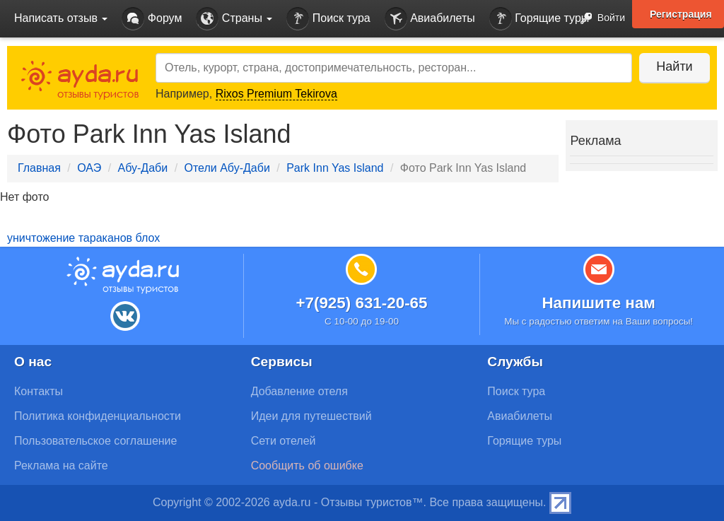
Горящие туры (539, 18)
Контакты (38, 391)
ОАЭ (89, 168)
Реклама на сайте (61, 465)
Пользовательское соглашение (95, 441)
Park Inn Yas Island (334, 168)
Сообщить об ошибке (307, 465)
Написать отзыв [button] (60, 18)
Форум (152, 18)
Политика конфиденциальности (97, 416)
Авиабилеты (430, 18)
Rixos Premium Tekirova (276, 94)
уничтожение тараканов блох (83, 238)
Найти (674, 66)
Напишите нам (598, 303)
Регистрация (681, 14)
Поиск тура (328, 18)
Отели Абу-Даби (227, 168)
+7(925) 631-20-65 (361, 303)
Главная (39, 168)
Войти (598, 18)
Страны (234, 18)
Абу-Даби (143, 168)
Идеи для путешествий (311, 416)
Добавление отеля (299, 391)
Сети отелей (283, 441)
